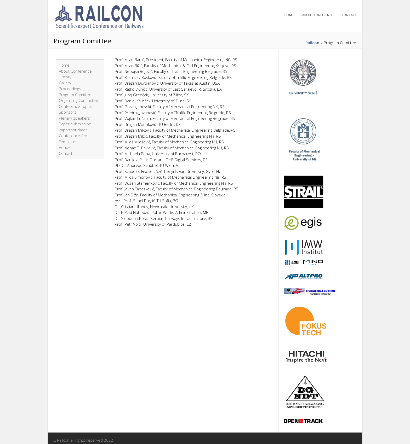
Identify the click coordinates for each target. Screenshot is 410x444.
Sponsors (67, 112)
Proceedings (70, 88)
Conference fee (73, 135)
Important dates (73, 129)
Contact (349, 15)
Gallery (65, 82)
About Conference (317, 15)
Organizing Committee (78, 100)
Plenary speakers (74, 118)
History (65, 76)
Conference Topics (75, 106)
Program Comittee (75, 94)
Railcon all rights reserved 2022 (85, 440)
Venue (65, 147)
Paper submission (75, 123)
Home (288, 15)
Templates (68, 141)
